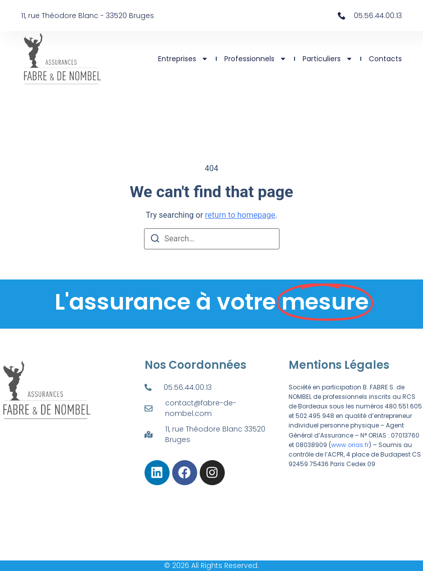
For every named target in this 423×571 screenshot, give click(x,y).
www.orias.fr (350, 445)
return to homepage (240, 215)
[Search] (155, 240)
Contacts (385, 59)
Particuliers (328, 59)
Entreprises (183, 59)
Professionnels (255, 59)
